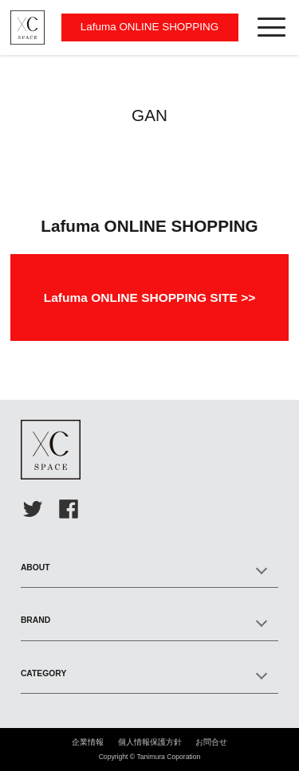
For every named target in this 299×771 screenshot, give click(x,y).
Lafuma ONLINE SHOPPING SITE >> (150, 297)
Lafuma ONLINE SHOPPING (149, 27)
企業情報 (88, 742)
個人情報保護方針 (150, 742)
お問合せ (211, 742)
